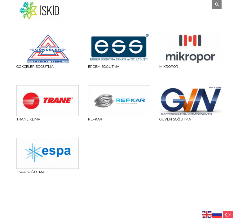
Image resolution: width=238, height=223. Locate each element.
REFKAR (95, 119)
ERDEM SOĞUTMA (103, 66)
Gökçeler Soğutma (35, 66)
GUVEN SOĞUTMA (175, 119)
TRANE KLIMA (28, 119)
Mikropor (168, 66)
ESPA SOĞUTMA (30, 172)
